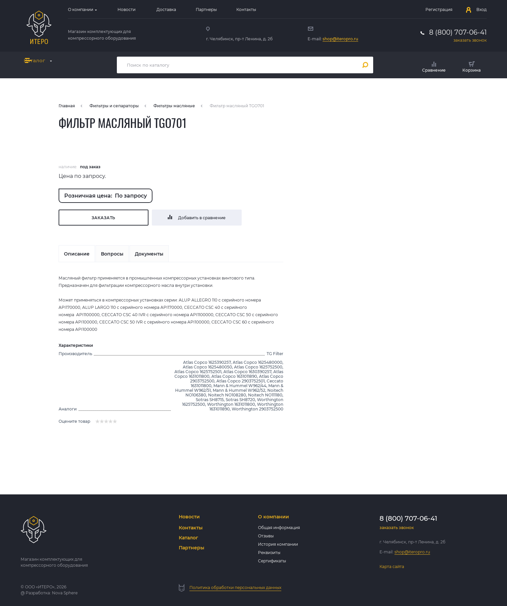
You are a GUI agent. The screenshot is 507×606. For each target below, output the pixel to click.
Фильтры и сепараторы (114, 105)
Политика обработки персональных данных (235, 587)
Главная (67, 105)
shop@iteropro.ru (340, 38)
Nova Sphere (65, 592)
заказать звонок (470, 40)
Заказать (104, 217)
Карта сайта (392, 566)
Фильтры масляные (174, 105)
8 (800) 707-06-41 (458, 32)
